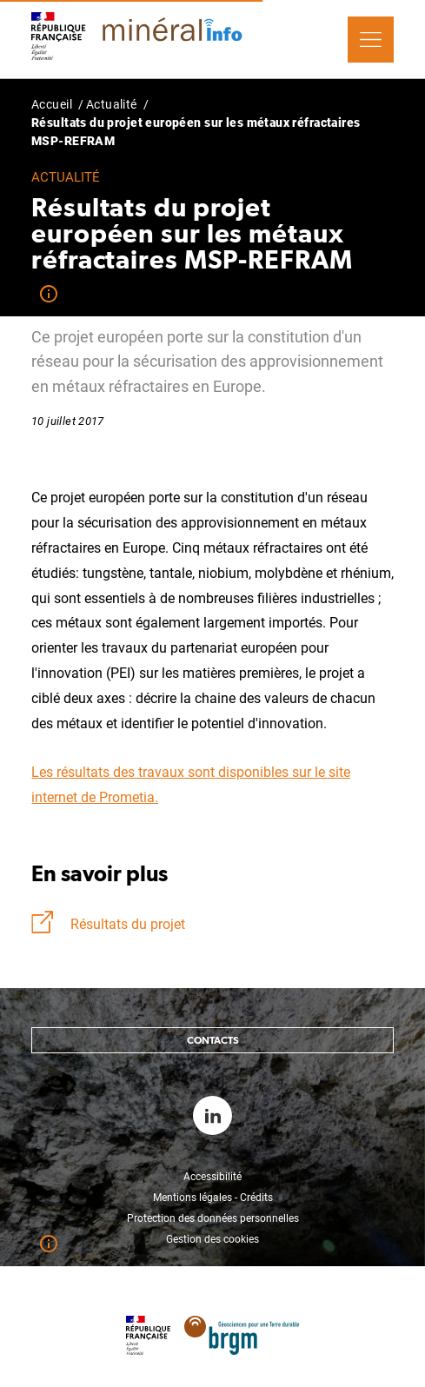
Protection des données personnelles (213, 1218)
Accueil (51, 104)
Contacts (213, 1040)
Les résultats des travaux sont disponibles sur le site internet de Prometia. (190, 785)
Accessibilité (212, 1176)
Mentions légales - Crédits (213, 1197)
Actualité (111, 104)
